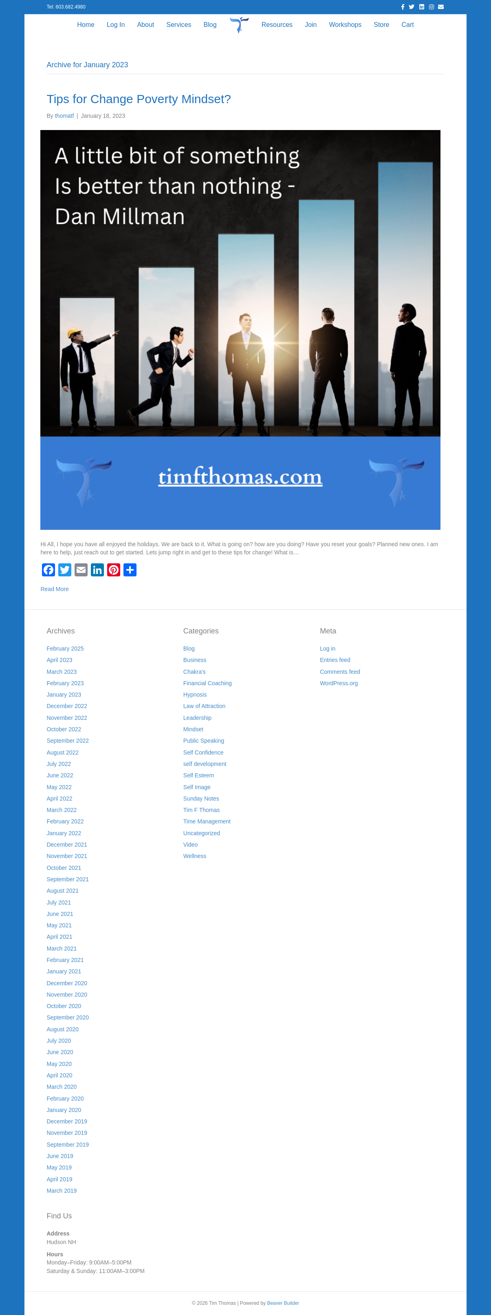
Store (381, 24)
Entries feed (335, 660)
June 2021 (59, 914)
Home (86, 24)
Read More (54, 589)
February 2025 (65, 648)
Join (311, 24)
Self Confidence (203, 752)
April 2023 (59, 660)
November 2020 (66, 994)
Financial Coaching (207, 683)
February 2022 (65, 821)
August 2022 (62, 752)
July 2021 (58, 902)
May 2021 (58, 925)
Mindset (193, 729)
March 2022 (61, 810)
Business (195, 660)
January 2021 (63, 971)
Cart (407, 24)
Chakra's (194, 672)
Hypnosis (195, 694)
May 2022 (58, 787)
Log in (327, 648)
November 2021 (66, 856)
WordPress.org (339, 683)
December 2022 (66, 706)
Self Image (197, 787)
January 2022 (63, 833)
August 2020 (62, 1029)
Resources (277, 24)
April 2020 (59, 1075)
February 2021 (65, 960)
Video (190, 844)
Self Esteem (198, 775)
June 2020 (59, 1052)
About (145, 24)
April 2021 (59, 936)
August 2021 (62, 890)
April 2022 (59, 798)
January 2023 (63, 694)
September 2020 (67, 1017)
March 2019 (61, 1190)
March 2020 (61, 1086)
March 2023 (61, 672)
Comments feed (340, 672)
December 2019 (66, 1121)
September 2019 (67, 1144)
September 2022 (67, 740)
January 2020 (63, 1110)
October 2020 (63, 1006)
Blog (210, 24)
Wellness (195, 856)
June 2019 (59, 1156)
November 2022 (66, 718)
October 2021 (63, 868)
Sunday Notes (201, 798)
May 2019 (58, 1167)
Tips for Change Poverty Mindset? (138, 99)
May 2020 (58, 1064)
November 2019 (66, 1133)
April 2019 (59, 1179)
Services (178, 24)
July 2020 (58, 1040)
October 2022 (63, 729)
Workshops (345, 24)
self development (205, 764)
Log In (116, 24)
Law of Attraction (204, 706)
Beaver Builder (283, 1303)
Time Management (207, 821)
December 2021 (66, 844)
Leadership (197, 718)
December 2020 (66, 983)
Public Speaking (203, 740)
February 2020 (65, 1098)
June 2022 (59, 775)
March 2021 (61, 948)
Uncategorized (201, 833)
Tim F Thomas (201, 810)
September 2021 (67, 879)
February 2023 (65, 683)
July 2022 (58, 764)
